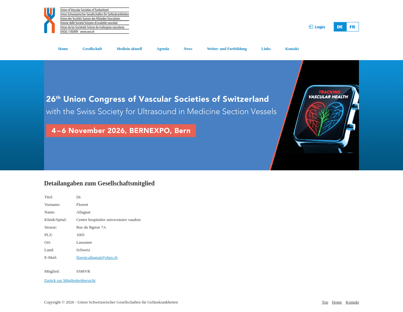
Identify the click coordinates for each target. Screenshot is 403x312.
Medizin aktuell (129, 49)
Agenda (163, 49)
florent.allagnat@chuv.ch (96, 257)
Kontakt (292, 49)
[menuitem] (56, 49)
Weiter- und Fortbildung (227, 49)
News (188, 49)
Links (265, 49)
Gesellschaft (92, 49)
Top (325, 302)
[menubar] (171, 49)
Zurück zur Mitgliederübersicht (69, 280)
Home (63, 49)
